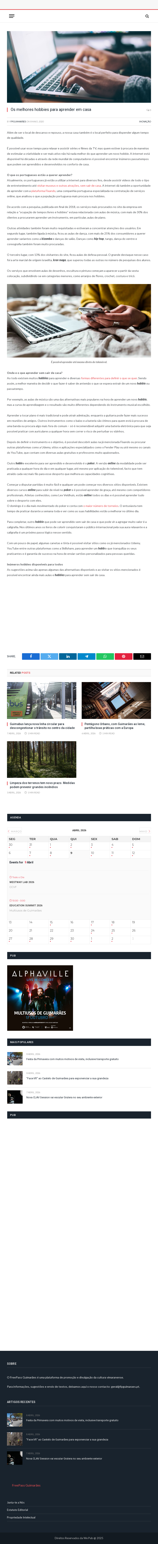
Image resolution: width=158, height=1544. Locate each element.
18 (113, 922)
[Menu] (11, 16)
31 (30, 845)
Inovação (145, 121)
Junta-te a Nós (15, 1502)
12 (133, 853)
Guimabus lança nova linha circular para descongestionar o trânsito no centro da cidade (42, 726)
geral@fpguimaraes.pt (125, 1386)
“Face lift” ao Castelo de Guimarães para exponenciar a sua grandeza (67, 1078)
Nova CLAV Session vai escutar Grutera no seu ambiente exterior (64, 1097)
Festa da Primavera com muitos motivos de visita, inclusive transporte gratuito (72, 1059)
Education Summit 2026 (25, 905)
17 (92, 922)
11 (113, 853)
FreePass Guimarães (26, 1485)
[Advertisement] (53, 9)
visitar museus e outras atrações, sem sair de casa (69, 185)
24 (92, 930)
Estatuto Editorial (17, 1509)
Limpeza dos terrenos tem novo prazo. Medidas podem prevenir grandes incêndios (42, 784)
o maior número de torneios (100, 506)
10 (92, 853)
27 (10, 939)
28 (31, 939)
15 (51, 922)
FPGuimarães (18, 121)
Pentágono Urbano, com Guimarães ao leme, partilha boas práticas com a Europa (115, 726)
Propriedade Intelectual (21, 1517)
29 (51, 939)
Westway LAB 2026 (21, 882)
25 (113, 930)
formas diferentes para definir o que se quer (109, 378)
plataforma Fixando (43, 191)
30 (10, 845)
